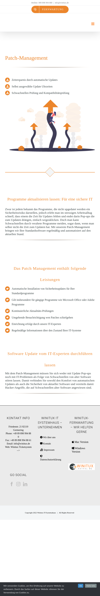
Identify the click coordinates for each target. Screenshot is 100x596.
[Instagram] (18, 484)
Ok (80, 585)
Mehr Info (90, 585)
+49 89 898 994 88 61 (20, 440)
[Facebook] (12, 484)
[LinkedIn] (25, 484)
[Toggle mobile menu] (93, 24)
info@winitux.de (62, 3)
